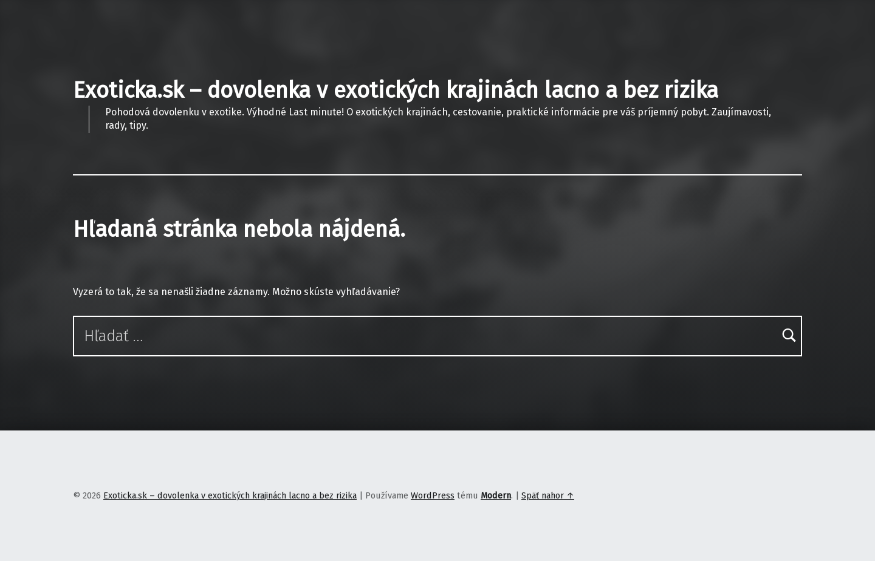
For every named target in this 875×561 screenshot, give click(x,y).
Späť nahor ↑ (547, 495)
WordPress (433, 495)
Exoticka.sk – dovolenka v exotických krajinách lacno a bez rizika (395, 90)
